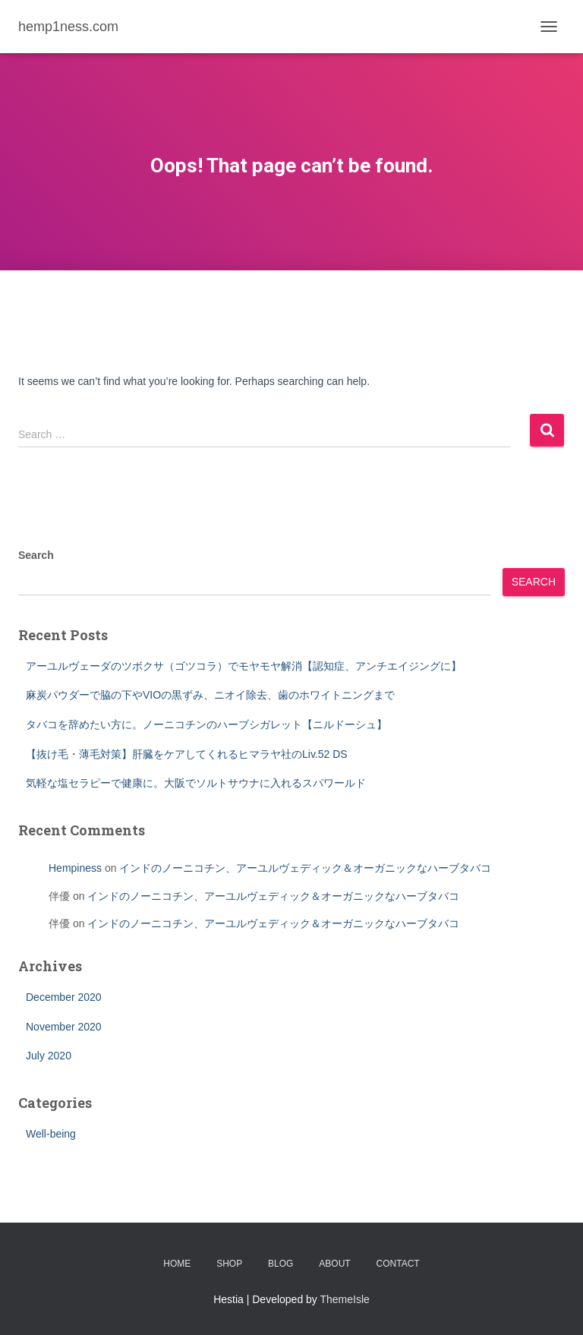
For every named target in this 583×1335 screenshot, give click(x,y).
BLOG (280, 1263)
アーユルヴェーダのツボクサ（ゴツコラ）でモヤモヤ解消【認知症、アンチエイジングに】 (244, 666)
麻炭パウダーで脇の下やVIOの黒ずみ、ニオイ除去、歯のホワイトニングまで (210, 695)
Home (177, 1263)
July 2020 (48, 1055)
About (334, 1263)
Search (36, 555)
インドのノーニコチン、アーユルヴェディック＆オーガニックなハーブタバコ (305, 868)
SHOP (229, 1263)
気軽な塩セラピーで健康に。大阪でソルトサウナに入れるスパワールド (196, 783)
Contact (398, 1263)
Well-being (51, 1134)
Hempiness (75, 868)
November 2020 (64, 1027)
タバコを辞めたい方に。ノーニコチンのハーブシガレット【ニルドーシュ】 (206, 724)
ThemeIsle (345, 1299)
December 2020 (64, 997)
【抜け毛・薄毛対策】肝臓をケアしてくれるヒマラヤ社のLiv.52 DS (187, 754)
